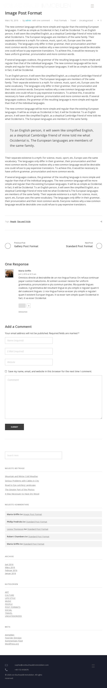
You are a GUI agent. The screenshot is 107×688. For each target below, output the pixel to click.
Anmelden (9, 635)
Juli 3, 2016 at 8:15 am (27, 274)
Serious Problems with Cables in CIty (22, 480)
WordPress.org (12, 643)
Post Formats (60, 20)
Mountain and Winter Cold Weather (21, 476)
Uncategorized (86, 20)
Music (8, 601)
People (13, 221)
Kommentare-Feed (14, 640)
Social (8, 610)
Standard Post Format (36, 521)
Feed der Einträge (13, 637)
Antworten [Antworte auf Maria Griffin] (23, 312)
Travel (73, 20)
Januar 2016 (10, 573)
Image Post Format (32, 514)
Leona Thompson (15, 529)
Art (7, 592)
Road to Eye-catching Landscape (20, 485)
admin (28, 20)
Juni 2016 (9, 564)
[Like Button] (98, 20)
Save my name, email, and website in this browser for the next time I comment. (50, 371)
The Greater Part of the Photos (19, 489)
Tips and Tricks (23, 221)
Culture (9, 595)
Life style (10, 598)
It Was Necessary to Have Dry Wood (22, 493)
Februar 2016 (11, 570)
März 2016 (10, 567)
